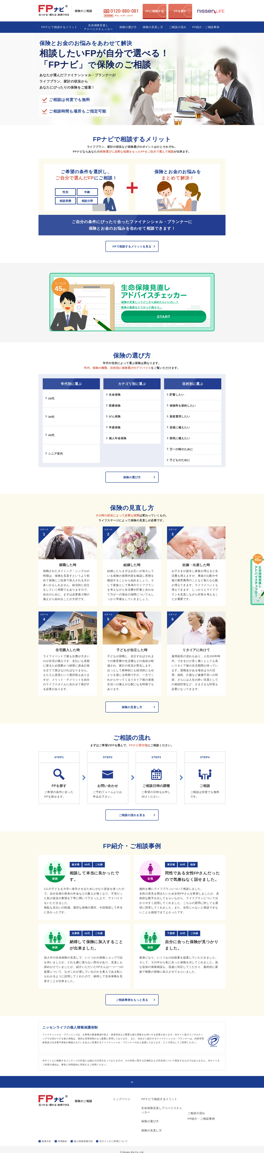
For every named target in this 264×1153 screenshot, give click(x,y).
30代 (52, 425)
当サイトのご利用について (113, 1135)
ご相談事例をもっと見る (132, 1008)
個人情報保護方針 (83, 1135)
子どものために (180, 466)
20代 (52, 406)
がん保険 (116, 423)
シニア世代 (56, 462)
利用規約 (62, 1135)
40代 (52, 443)
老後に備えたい (180, 434)
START (147, 325)
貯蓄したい (177, 402)
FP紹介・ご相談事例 (205, 27)
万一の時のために (182, 455)
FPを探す (180, 11)
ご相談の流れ (177, 27)
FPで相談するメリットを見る (132, 246)
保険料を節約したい (183, 413)
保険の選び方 (128, 27)
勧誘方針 (46, 1135)
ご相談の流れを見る (132, 823)
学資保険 (116, 434)
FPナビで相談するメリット (59, 27)
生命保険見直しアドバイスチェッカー (98, 27)
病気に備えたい (180, 445)
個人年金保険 (118, 445)
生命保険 (116, 402)
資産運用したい (180, 423)
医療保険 (116, 413)
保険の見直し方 (153, 27)
